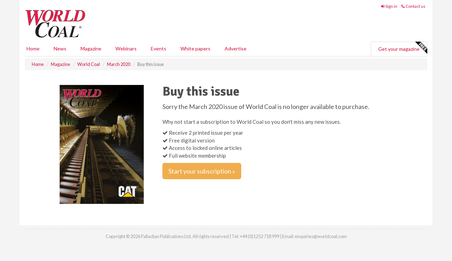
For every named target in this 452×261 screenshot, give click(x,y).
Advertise (235, 48)
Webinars (126, 48)
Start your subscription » (201, 171)
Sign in (389, 6)
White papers (195, 48)
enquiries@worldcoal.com (321, 236)
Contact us (414, 6)
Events (158, 48)
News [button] (60, 48)
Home (33, 48)
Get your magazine (402, 48)
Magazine (91, 48)
